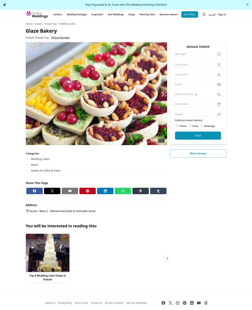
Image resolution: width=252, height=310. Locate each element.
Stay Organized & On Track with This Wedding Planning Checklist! (126, 4)
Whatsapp (208, 126)
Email (193, 126)
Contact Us (96, 302)
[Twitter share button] (52, 191)
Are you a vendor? (114, 302)
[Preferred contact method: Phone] (177, 126)
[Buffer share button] (140, 191)
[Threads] (206, 303)
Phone (181, 126)
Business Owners (169, 14)
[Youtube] (199, 303)
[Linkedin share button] (105, 191)
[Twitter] (170, 303)
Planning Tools (147, 14)
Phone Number (60, 37)
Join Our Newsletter (136, 302)
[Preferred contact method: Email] (190, 126)
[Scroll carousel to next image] (167, 258)
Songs (131, 14)
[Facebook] (163, 303)
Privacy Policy (65, 302)
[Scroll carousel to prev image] (25, 258)
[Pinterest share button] (87, 191)
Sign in (222, 14)
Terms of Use (81, 302)
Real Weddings (116, 14)
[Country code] (186, 95)
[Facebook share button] (34, 191)
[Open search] (204, 14)
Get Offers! (190, 14)
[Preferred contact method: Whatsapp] (202, 126)
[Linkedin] (192, 303)
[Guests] (198, 115)
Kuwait (38, 23)
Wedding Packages (77, 14)
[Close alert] (247, 4)
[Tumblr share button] (158, 191)
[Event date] (198, 105)
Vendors (57, 14)
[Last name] (198, 75)
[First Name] (198, 65)
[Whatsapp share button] (123, 191)
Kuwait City (50, 23)
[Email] (198, 85)
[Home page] (37, 14)
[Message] (198, 55)
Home (29, 23)
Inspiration (97, 14)
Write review (198, 153)
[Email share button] (70, 191)
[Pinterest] (185, 303)
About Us (50, 302)
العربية (212, 14)
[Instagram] (178, 303)
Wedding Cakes (67, 23)
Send (198, 135)
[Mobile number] (210, 95)
